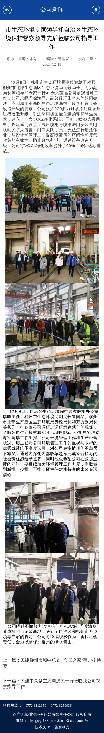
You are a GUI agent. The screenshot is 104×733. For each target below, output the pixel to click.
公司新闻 (52, 9)
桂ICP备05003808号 (72, 721)
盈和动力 (62, 727)
